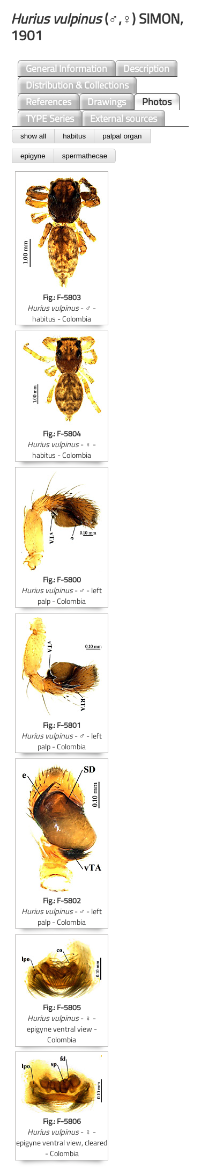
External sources (123, 118)
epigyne (33, 156)
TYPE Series (50, 118)
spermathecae (84, 156)
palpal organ (122, 136)
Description (146, 68)
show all (33, 136)
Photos (157, 101)
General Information (66, 68)
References (48, 101)
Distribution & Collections (77, 85)
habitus (74, 136)
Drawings (106, 101)
